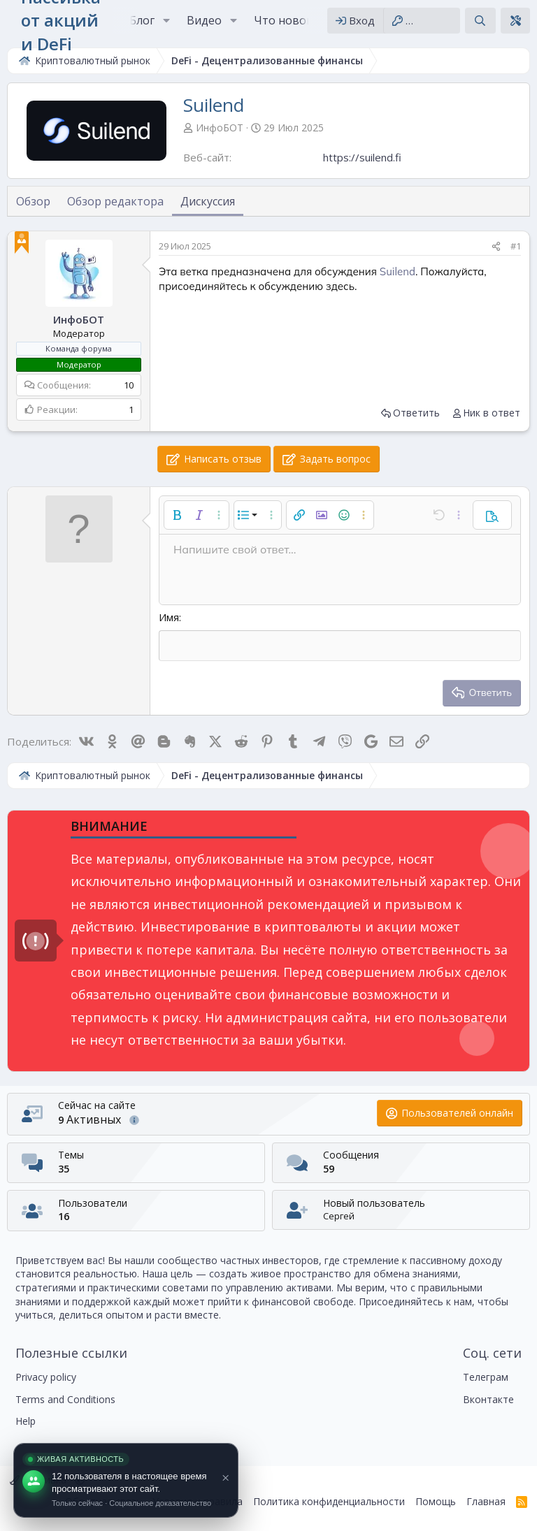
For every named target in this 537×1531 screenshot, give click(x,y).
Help (25, 1421)
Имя (169, 617)
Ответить (416, 412)
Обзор (33, 201)
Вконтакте (488, 1399)
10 (129, 385)
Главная (486, 1501)
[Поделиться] (496, 246)
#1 (515, 246)
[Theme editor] (515, 21)
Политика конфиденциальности (329, 1501)
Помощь (435, 1501)
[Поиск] (480, 21)
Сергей (339, 1216)
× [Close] (225, 1477)
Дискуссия (207, 201)
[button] (166, 20)
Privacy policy (45, 1377)
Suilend (397, 271)
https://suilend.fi (362, 157)
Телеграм (485, 1377)
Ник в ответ (491, 412)
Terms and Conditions (65, 1399)
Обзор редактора (115, 201)
